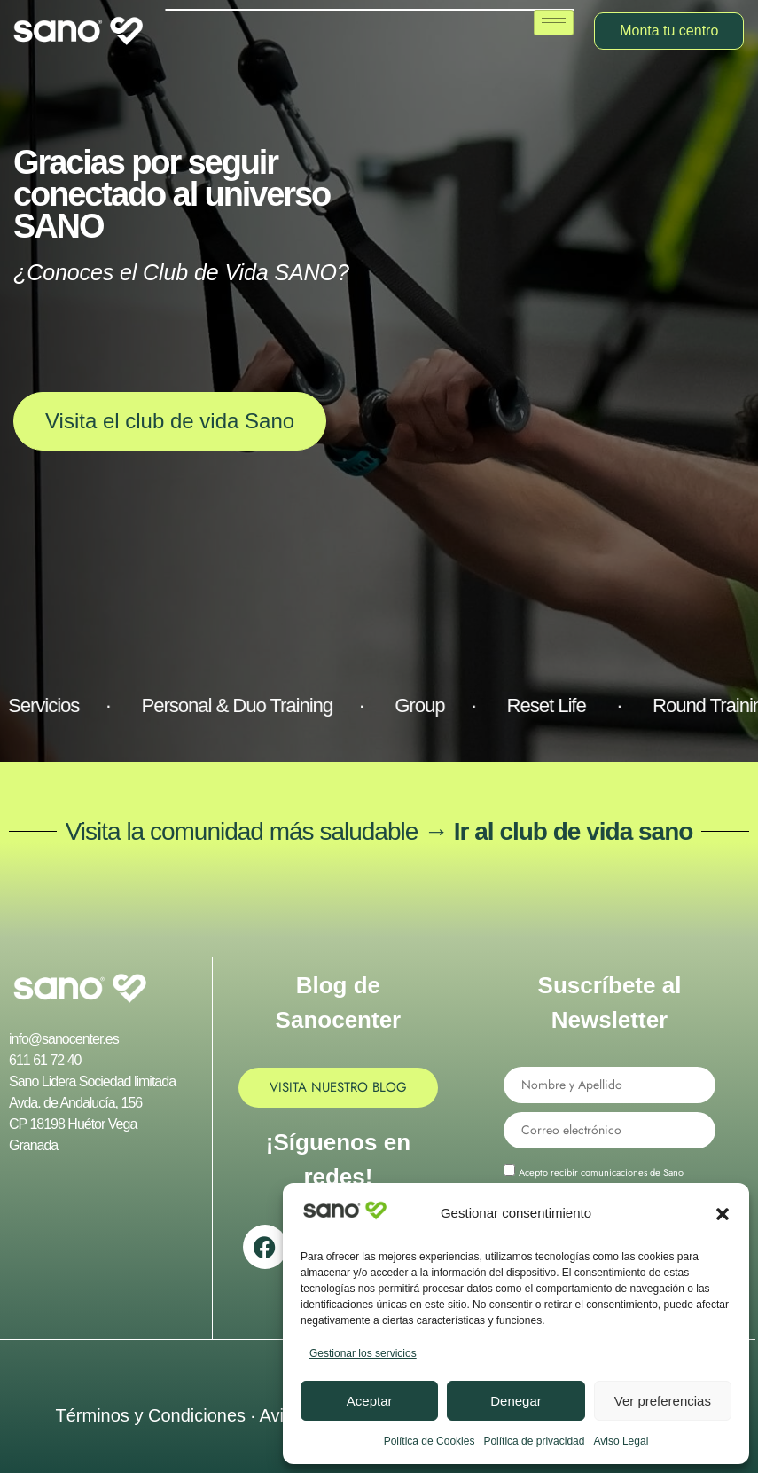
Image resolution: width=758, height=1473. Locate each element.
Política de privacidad (533, 1441)
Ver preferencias (662, 1400)
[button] (722, 1214)
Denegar (516, 1400)
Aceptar (370, 1400)
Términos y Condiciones (150, 1415)
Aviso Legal (620, 1441)
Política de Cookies (429, 1441)
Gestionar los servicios (363, 1353)
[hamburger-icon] (554, 22)
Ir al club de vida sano (573, 831)
